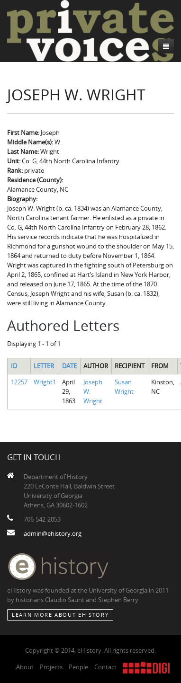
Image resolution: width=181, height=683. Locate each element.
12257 (19, 382)
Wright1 (45, 382)
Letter (44, 366)
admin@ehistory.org (52, 533)
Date (69, 366)
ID (14, 366)
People (78, 667)
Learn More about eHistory (60, 614)
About (25, 667)
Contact (105, 667)
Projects (51, 667)
